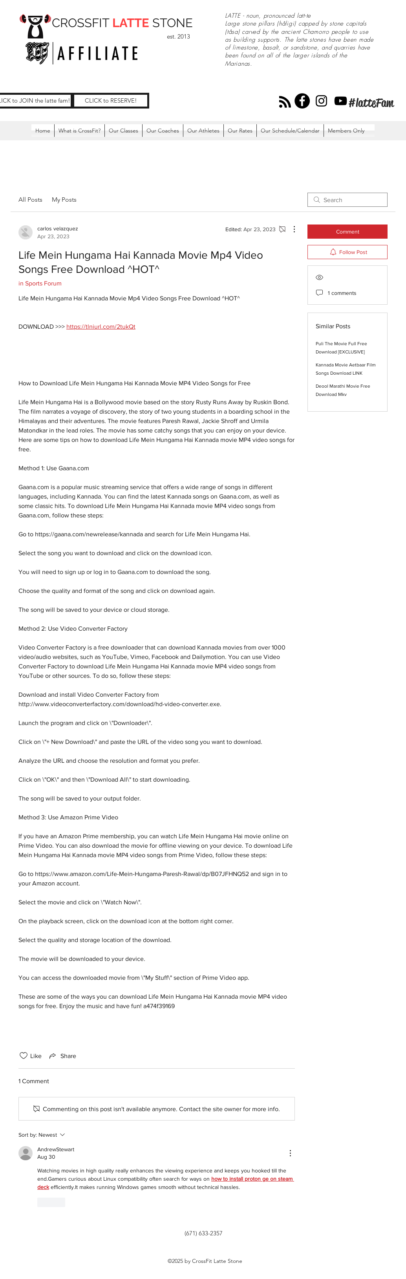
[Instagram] (321, 101)
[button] (346, 130)
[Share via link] (62, 1055)
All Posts (30, 199)
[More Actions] (290, 229)
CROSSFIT (82, 23)
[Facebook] (302, 101)
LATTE (130, 23)
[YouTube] (340, 101)
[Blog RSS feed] (285, 102)
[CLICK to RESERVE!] (110, 101)
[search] (347, 200)
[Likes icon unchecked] (23, 1055)
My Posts (64, 199)
